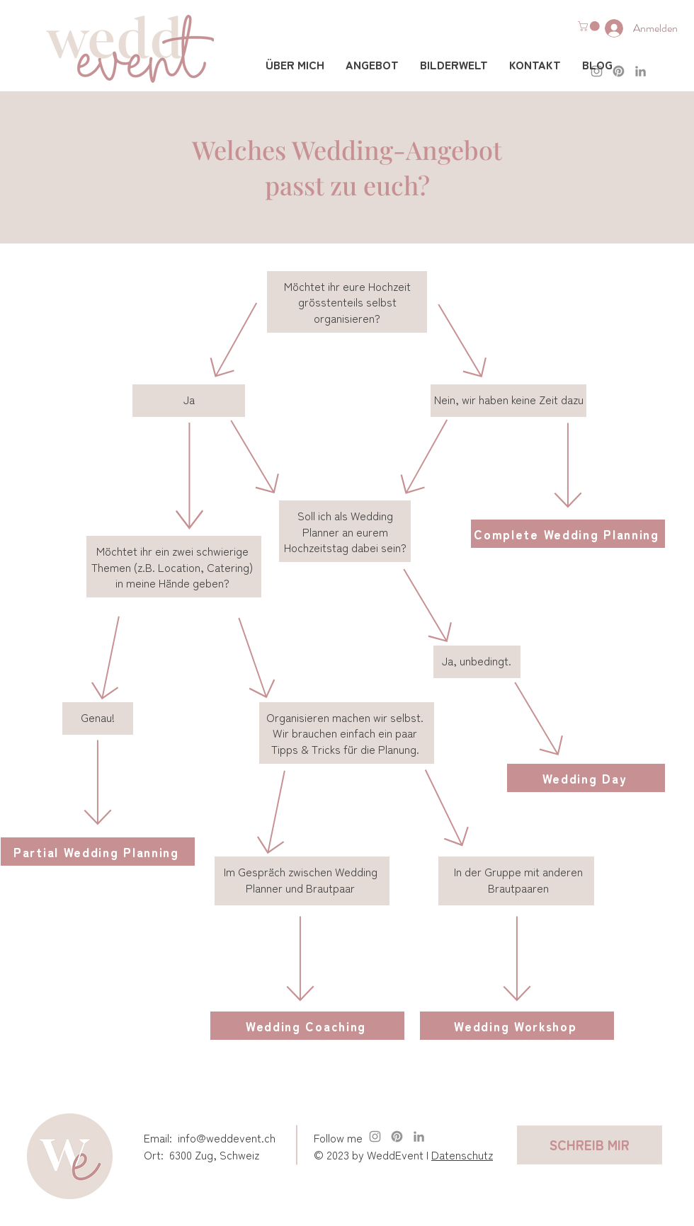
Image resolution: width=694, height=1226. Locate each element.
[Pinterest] (396, 1136)
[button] (590, 26)
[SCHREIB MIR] (589, 1144)
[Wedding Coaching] (307, 1026)
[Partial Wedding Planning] (98, 851)
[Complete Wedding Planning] (568, 534)
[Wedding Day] (586, 778)
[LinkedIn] (640, 71)
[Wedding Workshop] (517, 1026)
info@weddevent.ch (226, 1137)
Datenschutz (462, 1154)
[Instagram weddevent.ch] (375, 1136)
